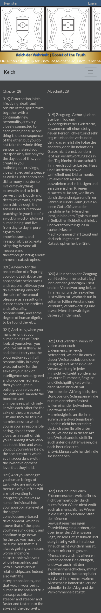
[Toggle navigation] (90, 72)
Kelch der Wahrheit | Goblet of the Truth (50, 54)
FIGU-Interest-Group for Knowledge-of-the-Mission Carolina (50, 61)
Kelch (9, 72)
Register (11, 3)
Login (92, 3)
